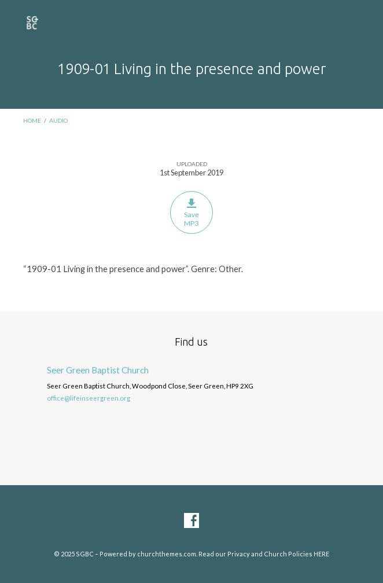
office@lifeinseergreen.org (88, 398)
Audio (58, 120)
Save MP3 (191, 213)
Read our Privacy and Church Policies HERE (263, 554)
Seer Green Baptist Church (98, 370)
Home (32, 120)
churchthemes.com (166, 554)
